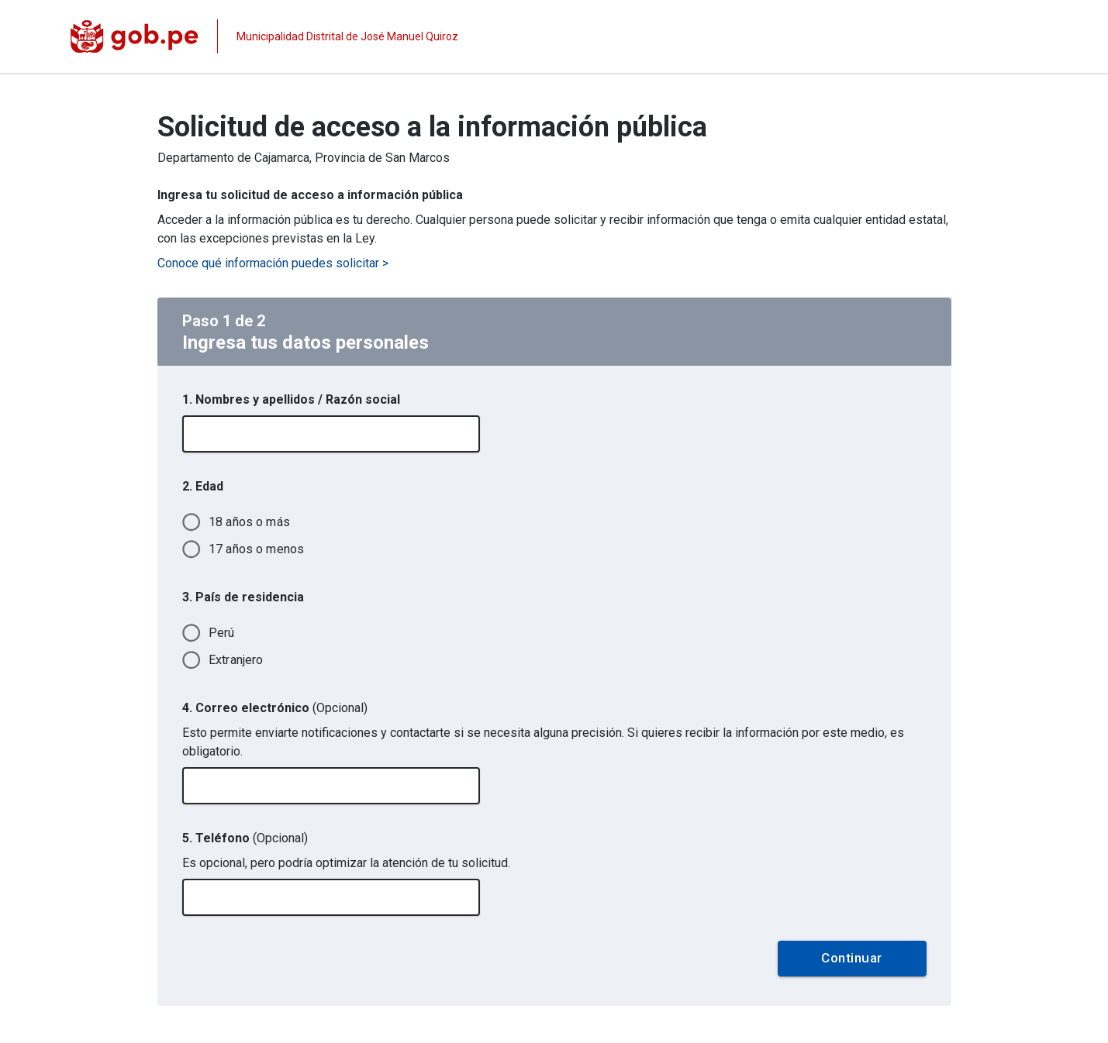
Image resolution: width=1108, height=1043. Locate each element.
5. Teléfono (245, 838)
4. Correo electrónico (275, 707)
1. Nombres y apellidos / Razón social (291, 399)
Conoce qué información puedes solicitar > (272, 263)
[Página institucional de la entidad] (265, 36)
